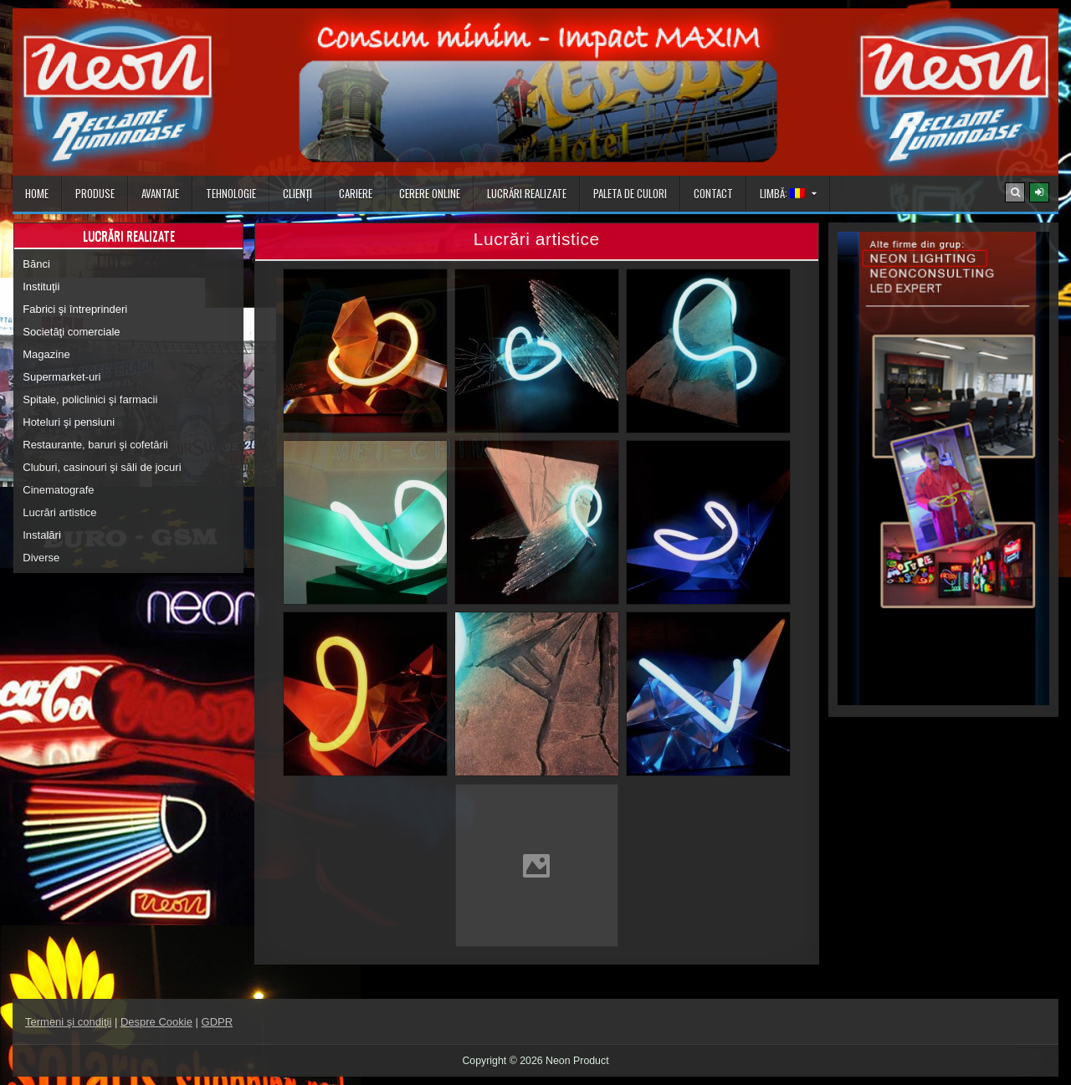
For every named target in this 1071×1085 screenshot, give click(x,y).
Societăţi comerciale (71, 331)
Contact (713, 193)
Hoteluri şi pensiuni (69, 422)
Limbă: (782, 193)
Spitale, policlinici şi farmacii (90, 399)
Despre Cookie (156, 1022)
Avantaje (160, 193)
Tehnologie (231, 193)
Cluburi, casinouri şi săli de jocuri (102, 467)
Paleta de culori (630, 193)
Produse (95, 193)
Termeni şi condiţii (68, 1022)
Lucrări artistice (59, 512)
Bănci (36, 264)
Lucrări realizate (526, 193)
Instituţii (41, 286)
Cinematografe (58, 490)
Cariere (355, 193)
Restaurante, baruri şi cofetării (95, 444)
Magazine (46, 354)
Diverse (41, 557)
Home (37, 193)
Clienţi (297, 193)
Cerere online (429, 193)
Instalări (42, 535)
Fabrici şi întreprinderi (75, 309)
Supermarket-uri (61, 377)
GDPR (217, 1022)
